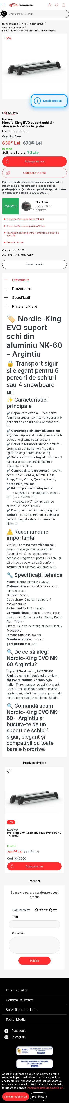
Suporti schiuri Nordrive (13, 28)
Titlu (15, 917)
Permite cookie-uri (15, 1096)
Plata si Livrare (20, 306)
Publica (34, 960)
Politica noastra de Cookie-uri (45, 1087)
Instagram (15, 1037)
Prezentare (17, 288)
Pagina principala (10, 24)
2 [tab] (29, 102)
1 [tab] (25, 102)
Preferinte (38, 1096)
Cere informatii (34, 264)
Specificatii (17, 297)
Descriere (16, 280)
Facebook (15, 1031)
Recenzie (18, 933)
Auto (24, 24)
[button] (49, 5)
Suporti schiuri (36, 24)
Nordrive (7, 119)
